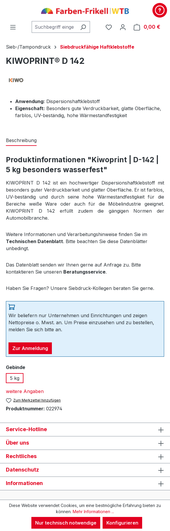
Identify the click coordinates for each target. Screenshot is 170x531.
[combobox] (54, 27)
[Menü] (13, 27)
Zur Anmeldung (30, 348)
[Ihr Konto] (123, 27)
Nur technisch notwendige (65, 523)
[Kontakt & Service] (159, 10)
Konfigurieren (122, 523)
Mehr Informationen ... (93, 511)
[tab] (21, 140)
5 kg (14, 378)
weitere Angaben (25, 391)
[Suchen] (83, 27)
